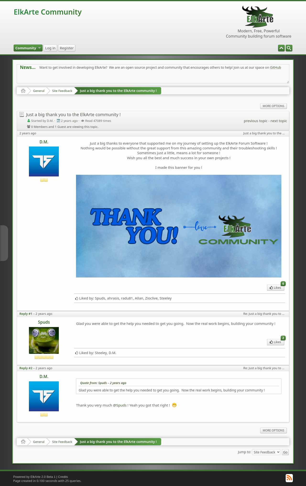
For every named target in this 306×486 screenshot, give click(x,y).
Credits (63, 477)
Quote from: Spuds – (103, 383)
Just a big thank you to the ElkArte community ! (118, 90)
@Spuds (120, 405)
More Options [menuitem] (273, 106)
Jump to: (244, 451)
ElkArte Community (48, 12)
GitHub (275, 67)
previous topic (256, 120)
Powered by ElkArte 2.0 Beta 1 (34, 477)
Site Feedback (62, 91)
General (38, 91)
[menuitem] (289, 48)
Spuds (44, 322)
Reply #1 (25, 313)
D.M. (43, 142)
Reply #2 (25, 368)
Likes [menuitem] (277, 287)
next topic (278, 120)
